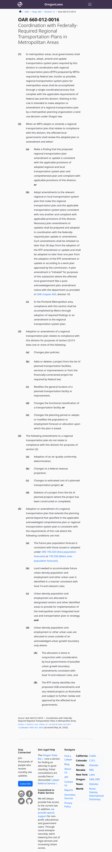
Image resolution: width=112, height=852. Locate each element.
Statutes (93, 765)
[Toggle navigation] (90, 4)
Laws (92, 774)
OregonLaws (54, 4)
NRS (91, 770)
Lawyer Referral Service (48, 781)
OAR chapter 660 (46, 294)
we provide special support (46, 813)
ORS (97, 779)
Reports (68, 790)
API (66, 777)
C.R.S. (92, 760)
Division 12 (49, 11)
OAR (27, 11)
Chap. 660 (36, 11)
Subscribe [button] (25, 783)
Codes (92, 755)
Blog (66, 764)
